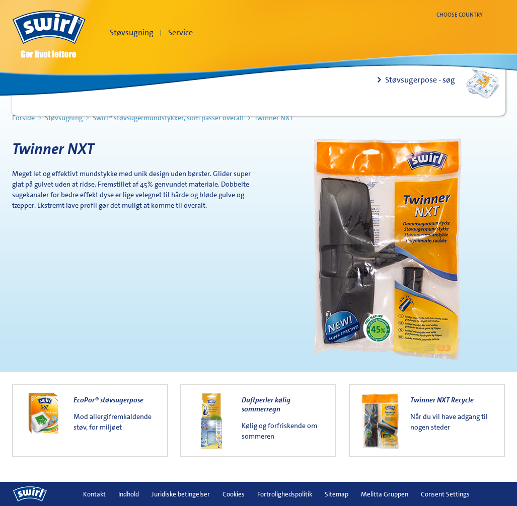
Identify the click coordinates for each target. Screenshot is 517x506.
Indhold (128, 494)
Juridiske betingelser (181, 494)
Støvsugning (132, 32)
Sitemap (336, 494)
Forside (23, 117)
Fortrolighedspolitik (284, 494)
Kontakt (94, 494)
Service (180, 32)
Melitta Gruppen (384, 494)
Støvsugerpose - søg (420, 79)
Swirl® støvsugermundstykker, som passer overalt (168, 117)
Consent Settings (445, 494)
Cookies (234, 494)
